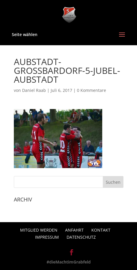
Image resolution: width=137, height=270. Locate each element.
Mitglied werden (38, 230)
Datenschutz (81, 237)
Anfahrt (74, 230)
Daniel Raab (34, 90)
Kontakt (100, 230)
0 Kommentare (91, 90)
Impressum (47, 237)
